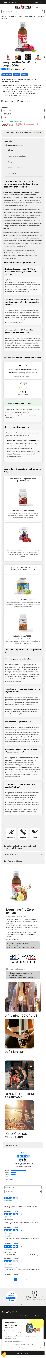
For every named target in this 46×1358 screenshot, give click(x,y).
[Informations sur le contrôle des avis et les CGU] (32, 1163)
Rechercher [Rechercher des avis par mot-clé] (22, 1191)
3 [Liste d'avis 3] (22, 1280)
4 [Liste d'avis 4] (26, 1280)
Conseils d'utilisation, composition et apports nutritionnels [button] (19, 847)
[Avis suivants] (34, 1280)
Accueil (4, 16)
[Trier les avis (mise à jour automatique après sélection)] (23, 1187)
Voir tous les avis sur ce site (23, 1166)
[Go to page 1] (21, 1304)
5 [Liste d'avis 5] (30, 1280)
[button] (4, 1354)
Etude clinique (25, 101)
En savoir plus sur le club (13, 126)
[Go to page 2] (23, 1304)
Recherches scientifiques (17, 156)
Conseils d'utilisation (15, 168)
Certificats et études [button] (12, 861)
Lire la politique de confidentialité (13, 1341)
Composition (12, 162)
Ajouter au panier (23, 1353)
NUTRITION (12, 16)
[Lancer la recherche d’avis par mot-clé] (40, 1192)
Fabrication (12, 174)
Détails (10, 150)
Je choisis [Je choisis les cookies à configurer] (22, 1348)
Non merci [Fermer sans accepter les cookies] (8, 1348)
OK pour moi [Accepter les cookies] (37, 1348)
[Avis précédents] (12, 1279)
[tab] (23, 141)
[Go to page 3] (24, 1304)
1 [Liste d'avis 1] (15, 1280)
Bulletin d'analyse (10, 101)
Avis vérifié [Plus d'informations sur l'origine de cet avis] (9, 1200)
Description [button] (8, 141)
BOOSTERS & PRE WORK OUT (27, 16)
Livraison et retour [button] (11, 855)
